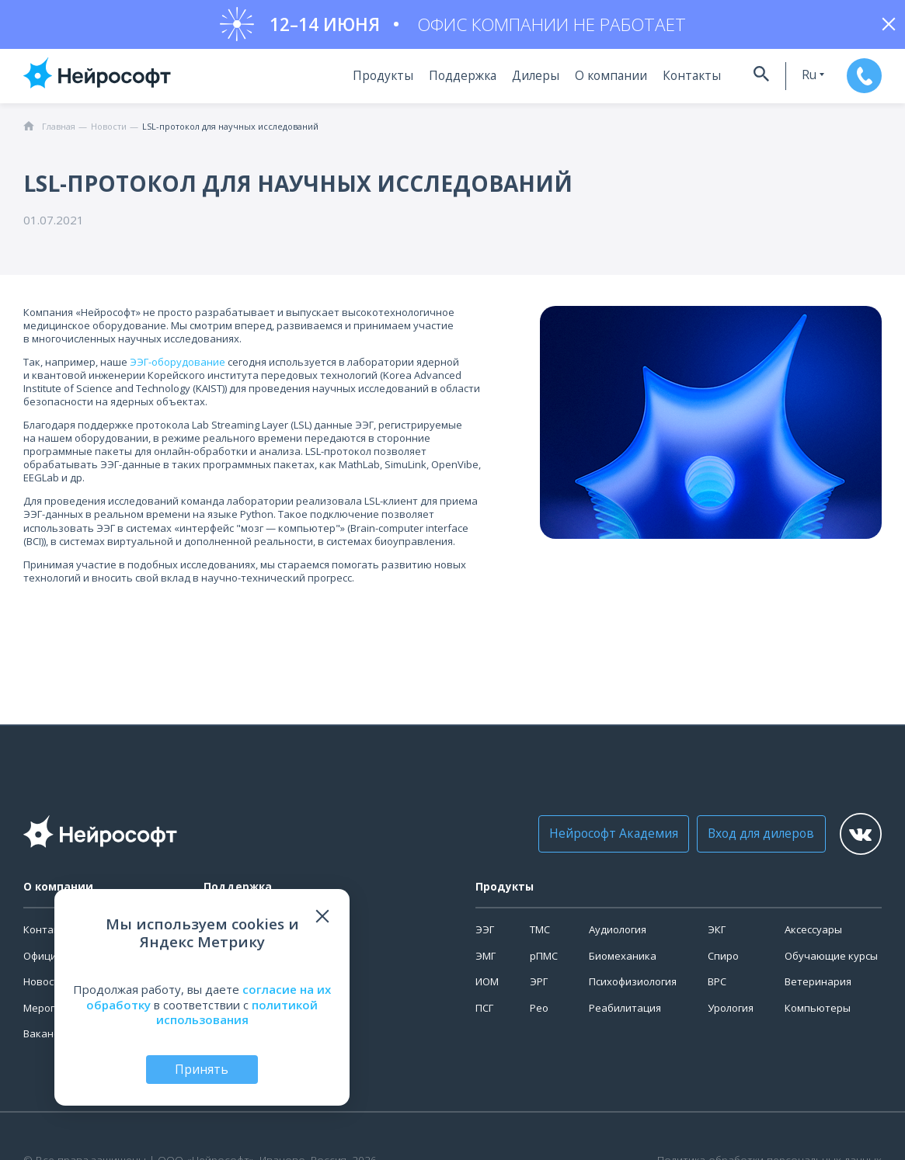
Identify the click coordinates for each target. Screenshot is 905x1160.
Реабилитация (625, 1013)
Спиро (723, 961)
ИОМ (487, 987)
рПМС (544, 961)
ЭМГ (485, 961)
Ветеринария (818, 987)
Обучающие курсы (831, 961)
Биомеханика (622, 961)
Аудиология (617, 935)
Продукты (380, 81)
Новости (44, 987)
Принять (202, 1068)
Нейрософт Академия (602, 838)
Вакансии (47, 1039)
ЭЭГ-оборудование (177, 367)
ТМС (540, 935)
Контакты (674, 81)
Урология (731, 1013)
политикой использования (237, 1010)
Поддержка (457, 81)
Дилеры (528, 81)
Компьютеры (818, 1013)
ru (795, 80)
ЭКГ (717, 935)
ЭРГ (539, 987)
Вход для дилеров (743, 838)
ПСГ (484, 1013)
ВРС (717, 987)
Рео (539, 1013)
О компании (599, 81)
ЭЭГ (484, 935)
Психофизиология (633, 987)
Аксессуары (813, 935)
